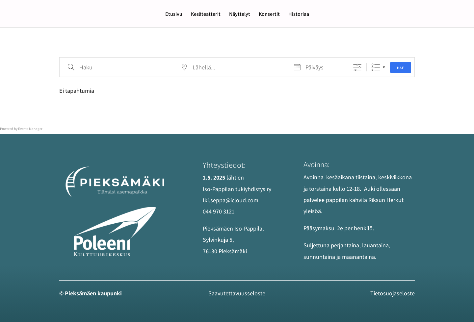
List (376, 67)
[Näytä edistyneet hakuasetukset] (357, 67)
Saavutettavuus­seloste (236, 293)
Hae (400, 67)
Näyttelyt (239, 14)
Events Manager (30, 128)
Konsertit (269, 14)
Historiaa (298, 14)
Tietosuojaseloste (392, 293)
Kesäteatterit (206, 14)
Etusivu (173, 14)
